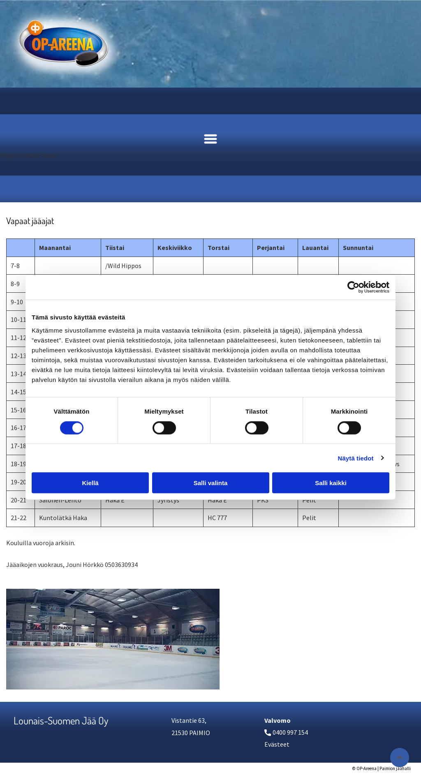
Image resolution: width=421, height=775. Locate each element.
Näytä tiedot (356, 457)
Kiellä (90, 482)
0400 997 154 (290, 732)
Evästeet (276, 744)
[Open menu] (210, 139)
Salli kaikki (331, 482)
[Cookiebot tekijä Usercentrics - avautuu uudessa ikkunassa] (353, 287)
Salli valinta (211, 482)
